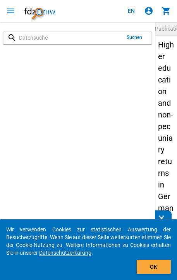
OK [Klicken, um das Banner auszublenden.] (153, 267)
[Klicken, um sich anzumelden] (148, 11)
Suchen (135, 37)
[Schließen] (161, 218)
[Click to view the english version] (131, 11)
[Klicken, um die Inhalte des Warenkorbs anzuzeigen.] (166, 11)
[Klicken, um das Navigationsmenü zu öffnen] (11, 11)
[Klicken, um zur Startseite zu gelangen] (40, 11)
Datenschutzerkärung (65, 253)
